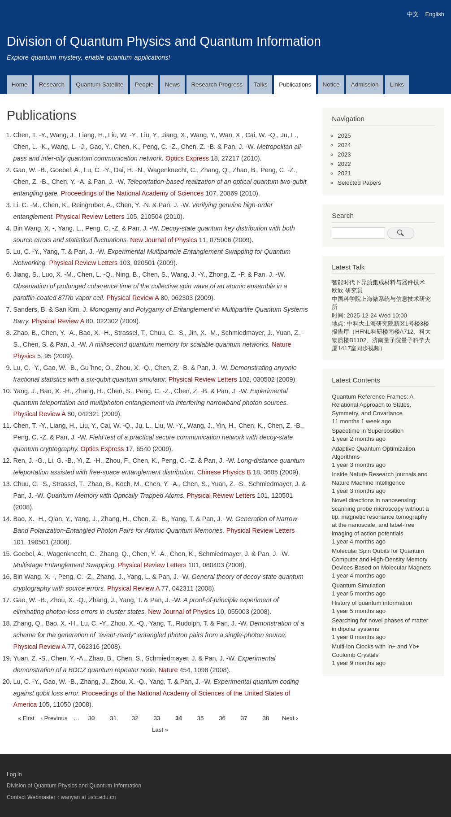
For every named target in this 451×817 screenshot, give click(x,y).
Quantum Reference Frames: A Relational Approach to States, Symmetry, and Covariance (372, 405)
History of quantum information (372, 603)
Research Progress (217, 84)
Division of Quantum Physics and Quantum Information (164, 41)
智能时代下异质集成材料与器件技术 (378, 282)
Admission (365, 84)
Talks (260, 84)
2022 (344, 164)
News (172, 84)
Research (52, 84)
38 (265, 717)
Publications (295, 84)
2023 (344, 154)
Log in (14, 774)
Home (20, 84)
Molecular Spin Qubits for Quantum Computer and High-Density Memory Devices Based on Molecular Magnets (381, 559)
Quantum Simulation (358, 585)
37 (244, 717)
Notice (331, 84)
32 (135, 717)
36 (222, 717)
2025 (344, 135)
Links (397, 84)
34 (178, 718)
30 (91, 717)
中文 (413, 14)
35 (200, 717)
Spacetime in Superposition (367, 430)
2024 (344, 145)
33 (156, 717)
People (144, 84)
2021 (344, 173)
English (434, 14)
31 (113, 717)
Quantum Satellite (99, 84)
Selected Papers (359, 182)
